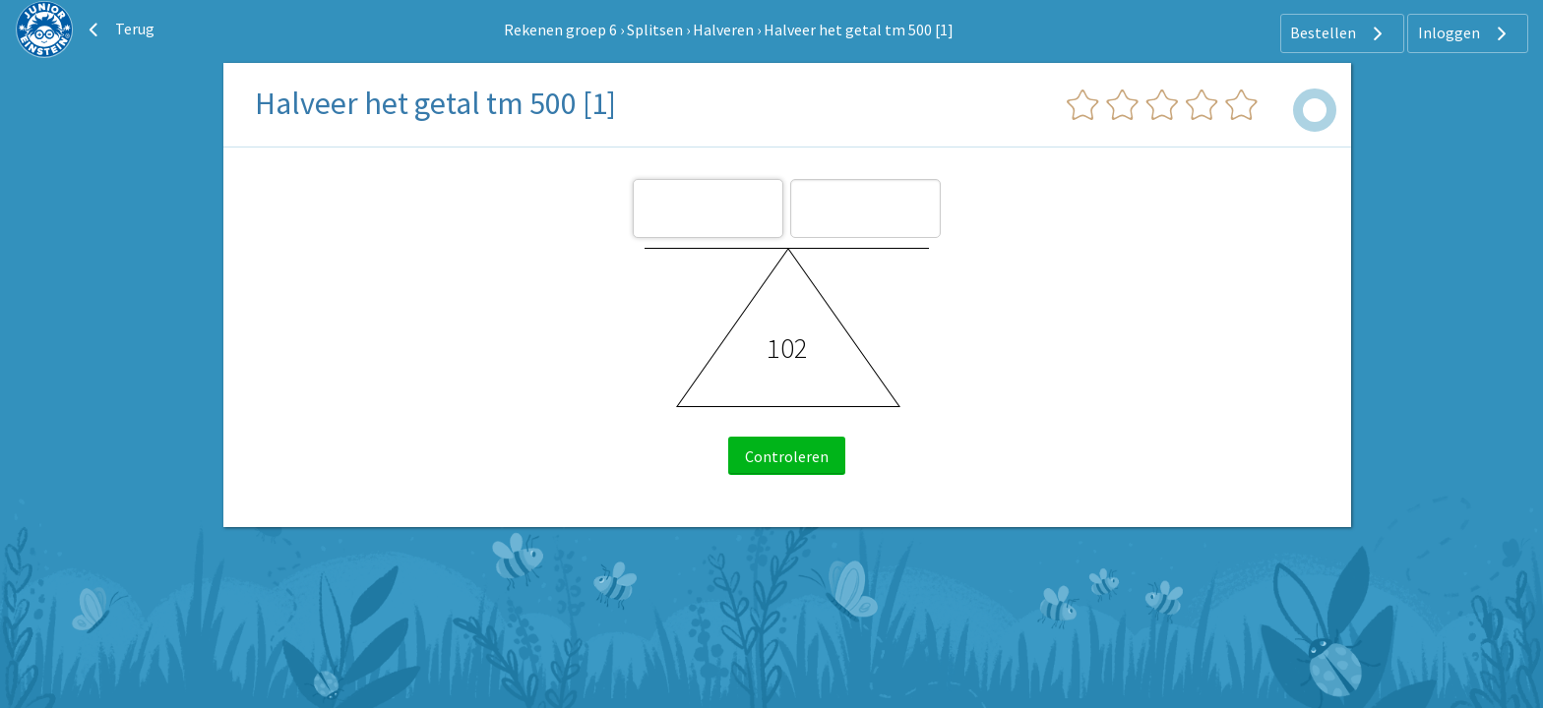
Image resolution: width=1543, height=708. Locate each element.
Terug (119, 29)
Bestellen (1339, 33)
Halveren (723, 29)
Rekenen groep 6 (560, 29)
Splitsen (655, 29)
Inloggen (1465, 33)
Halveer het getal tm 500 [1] (859, 29)
